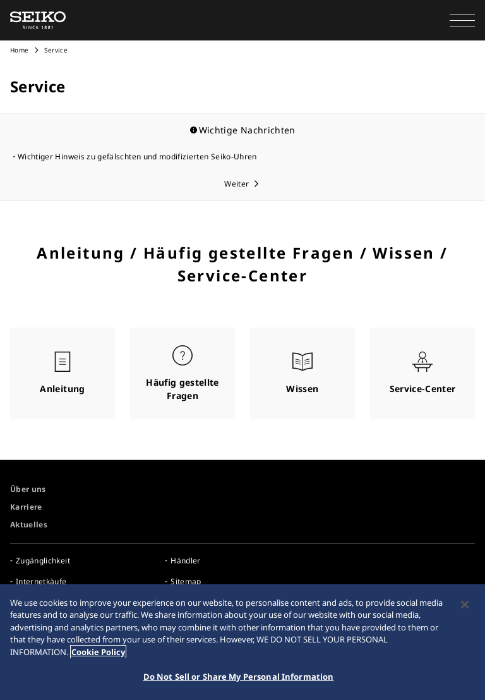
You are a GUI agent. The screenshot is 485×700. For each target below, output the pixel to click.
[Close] (465, 604)
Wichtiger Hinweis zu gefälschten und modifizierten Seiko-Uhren (137, 156)
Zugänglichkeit (43, 560)
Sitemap (186, 581)
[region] (242, 642)
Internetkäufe (41, 581)
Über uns (28, 489)
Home (19, 50)
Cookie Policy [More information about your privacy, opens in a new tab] (98, 652)
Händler (185, 560)
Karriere (26, 506)
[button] (462, 20)
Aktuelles (28, 524)
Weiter (236, 183)
